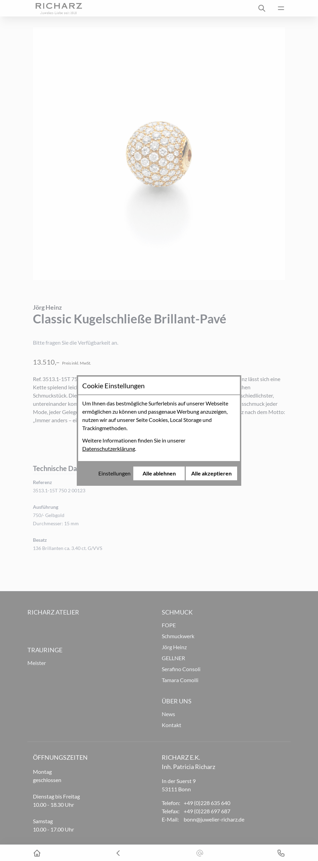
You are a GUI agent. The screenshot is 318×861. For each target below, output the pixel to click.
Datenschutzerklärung (108, 448)
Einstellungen (114, 473)
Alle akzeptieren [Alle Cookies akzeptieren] (211, 473)
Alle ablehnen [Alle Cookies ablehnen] (159, 473)
